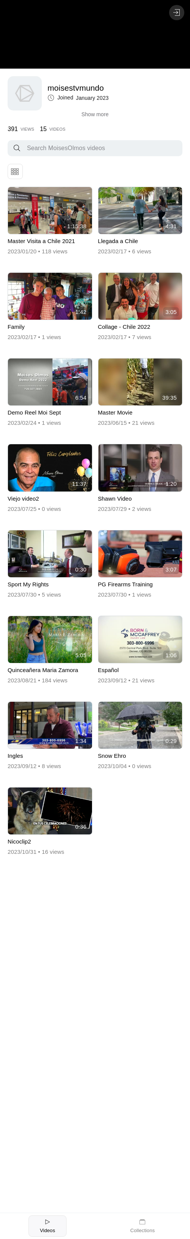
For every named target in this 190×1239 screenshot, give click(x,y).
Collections (142, 1225)
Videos (47, 1225)
